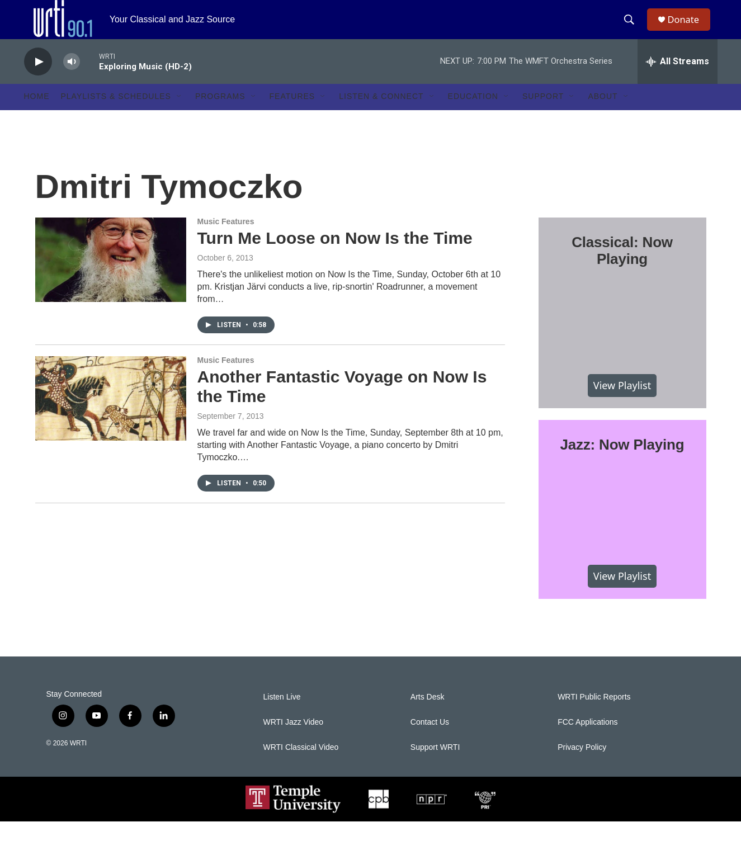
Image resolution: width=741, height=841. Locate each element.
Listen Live (282, 716)
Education (473, 116)
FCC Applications (587, 742)
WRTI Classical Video (301, 767)
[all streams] (678, 81)
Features (292, 116)
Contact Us (429, 742)
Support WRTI (435, 767)
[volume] (71, 81)
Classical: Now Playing (622, 270)
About (602, 116)
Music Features (225, 241)
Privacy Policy (582, 767)
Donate (689, 29)
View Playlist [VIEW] (622, 405)
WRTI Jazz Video (293, 742)
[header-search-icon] (633, 30)
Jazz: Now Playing (622, 464)
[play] (38, 81)
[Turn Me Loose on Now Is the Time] (110, 279)
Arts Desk (427, 716)
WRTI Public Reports (594, 716)
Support (543, 116)
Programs (220, 116)
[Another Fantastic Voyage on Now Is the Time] (110, 418)
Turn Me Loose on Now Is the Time (335, 257)
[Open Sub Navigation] (179, 116)
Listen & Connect (381, 116)
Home (37, 116)
